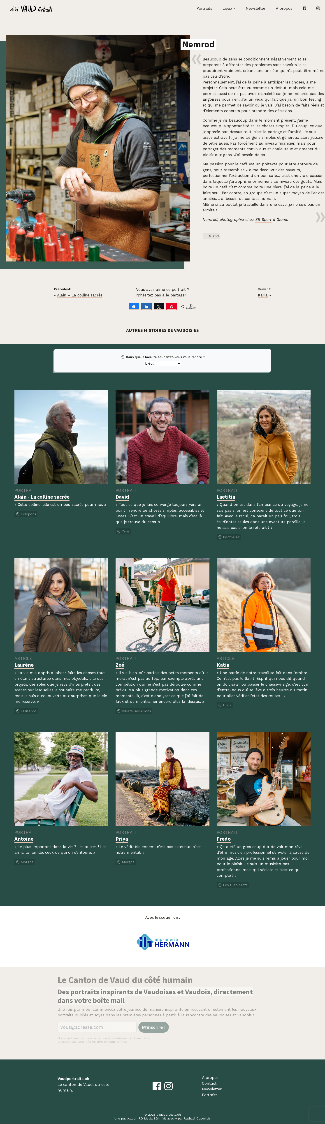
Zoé (120, 664)
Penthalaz (229, 537)
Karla (263, 295)
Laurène (24, 664)
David (122, 496)
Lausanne (26, 711)
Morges (24, 862)
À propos (284, 8)
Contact (209, 1083)
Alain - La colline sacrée (42, 496)
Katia (223, 664)
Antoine (23, 838)
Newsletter (255, 8)
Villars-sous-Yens (134, 711)
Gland (211, 236)
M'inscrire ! (153, 1027)
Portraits (204, 8)
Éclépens (26, 514)
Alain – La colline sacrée (79, 295)
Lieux (227, 8)
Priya (122, 838)
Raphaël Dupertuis (197, 1118)
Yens (123, 531)
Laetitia (226, 496)
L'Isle (225, 705)
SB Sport (263, 219)
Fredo (224, 838)
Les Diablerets (233, 885)
